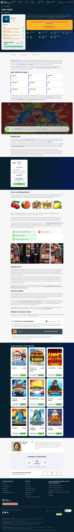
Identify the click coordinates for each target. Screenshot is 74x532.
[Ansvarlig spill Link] (13, 488)
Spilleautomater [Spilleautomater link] (13, 2)
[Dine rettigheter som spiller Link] (13, 492)
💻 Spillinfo (14, 54)
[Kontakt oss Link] (36, 486)
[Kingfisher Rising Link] (37, 388)
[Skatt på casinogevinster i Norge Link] (60, 487)
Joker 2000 (44, 67)
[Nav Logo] (5, 2)
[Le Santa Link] (19, 357)
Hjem (2, 6)
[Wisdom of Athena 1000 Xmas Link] (37, 357)
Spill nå (19, 183)
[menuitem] (14, 2)
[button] (70, 2)
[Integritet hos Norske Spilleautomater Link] (36, 497)
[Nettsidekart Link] (60, 495)
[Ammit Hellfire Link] (55, 357)
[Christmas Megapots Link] (19, 388)
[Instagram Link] (7, 512)
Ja (46, 473)
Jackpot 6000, (49, 97)
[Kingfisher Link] (19, 417)
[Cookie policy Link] (13, 483)
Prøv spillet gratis (49, 27)
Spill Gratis (15, 375)
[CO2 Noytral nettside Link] (68, 511)
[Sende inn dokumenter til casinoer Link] (60, 485)
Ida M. (50, 321)
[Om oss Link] (36, 481)
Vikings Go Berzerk (22, 64)
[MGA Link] (61, 511)
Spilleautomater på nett (16, 60)
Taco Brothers (31, 64)
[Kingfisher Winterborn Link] (37, 417)
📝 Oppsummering (35, 54)
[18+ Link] (47, 511)
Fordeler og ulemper (23, 54)
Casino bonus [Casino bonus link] (32, 2)
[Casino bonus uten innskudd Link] (60, 489)
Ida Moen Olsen (7, 12)
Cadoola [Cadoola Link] (19, 162)
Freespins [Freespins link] (27, 2)
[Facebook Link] (5, 512)
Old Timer (38, 67)
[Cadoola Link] (14, 163)
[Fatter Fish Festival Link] (55, 388)
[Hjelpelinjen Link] (53, 511)
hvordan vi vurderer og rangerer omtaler (21, 339)
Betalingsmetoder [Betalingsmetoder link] (41, 2)
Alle (4, 6)
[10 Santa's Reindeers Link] (55, 417)
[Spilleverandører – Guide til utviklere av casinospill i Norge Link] (60, 492)
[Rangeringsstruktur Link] (36, 492)
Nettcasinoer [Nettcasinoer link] (21, 2)
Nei (57, 473)
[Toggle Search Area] (72, 2)
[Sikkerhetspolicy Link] (13, 490)
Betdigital (50, 141)
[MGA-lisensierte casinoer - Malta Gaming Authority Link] (60, 482)
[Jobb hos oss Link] (36, 494)
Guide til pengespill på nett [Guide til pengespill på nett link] (51, 2)
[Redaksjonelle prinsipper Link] (36, 488)
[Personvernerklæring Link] (13, 486)
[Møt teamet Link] (36, 483)
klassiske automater (30, 139)
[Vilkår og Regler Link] (13, 481)
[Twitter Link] (3, 512)
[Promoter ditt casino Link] (36, 490)
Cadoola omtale (19, 167)
